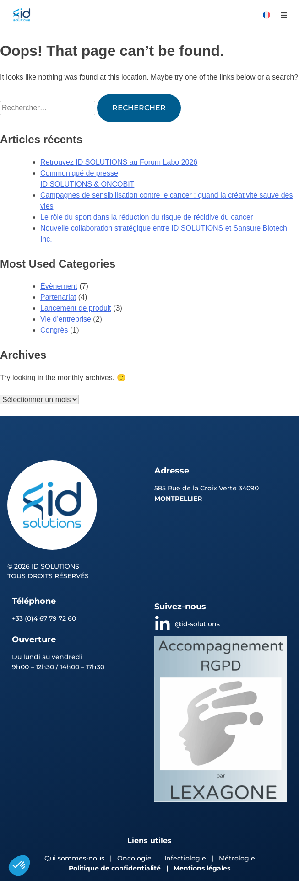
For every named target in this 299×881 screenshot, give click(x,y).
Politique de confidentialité (115, 868)
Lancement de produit (75, 308)
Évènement (58, 286)
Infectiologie (185, 858)
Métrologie (237, 858)
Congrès (54, 330)
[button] (284, 15)
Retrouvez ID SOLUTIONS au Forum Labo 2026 (118, 162)
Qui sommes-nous (74, 858)
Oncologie (135, 858)
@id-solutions (197, 624)
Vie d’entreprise (65, 319)
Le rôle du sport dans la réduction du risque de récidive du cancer (146, 217)
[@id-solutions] (162, 624)
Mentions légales (202, 868)
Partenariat (58, 297)
